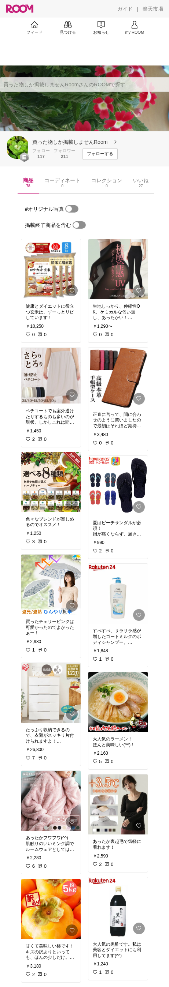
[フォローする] (100, 154)
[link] (51, 269)
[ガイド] (125, 8)
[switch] (71, 209)
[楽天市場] (153, 8)
